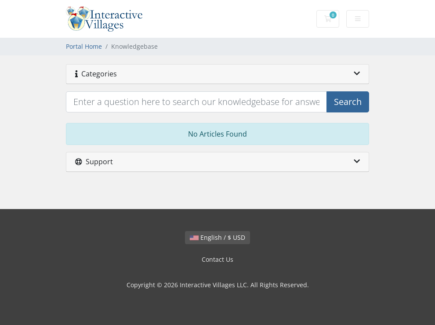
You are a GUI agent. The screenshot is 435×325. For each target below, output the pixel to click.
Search (348, 102)
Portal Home (84, 46)
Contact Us (217, 259)
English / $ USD (217, 237)
